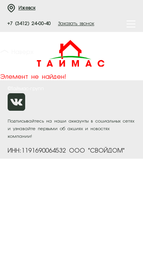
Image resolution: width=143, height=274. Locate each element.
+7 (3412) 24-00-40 (29, 24)
